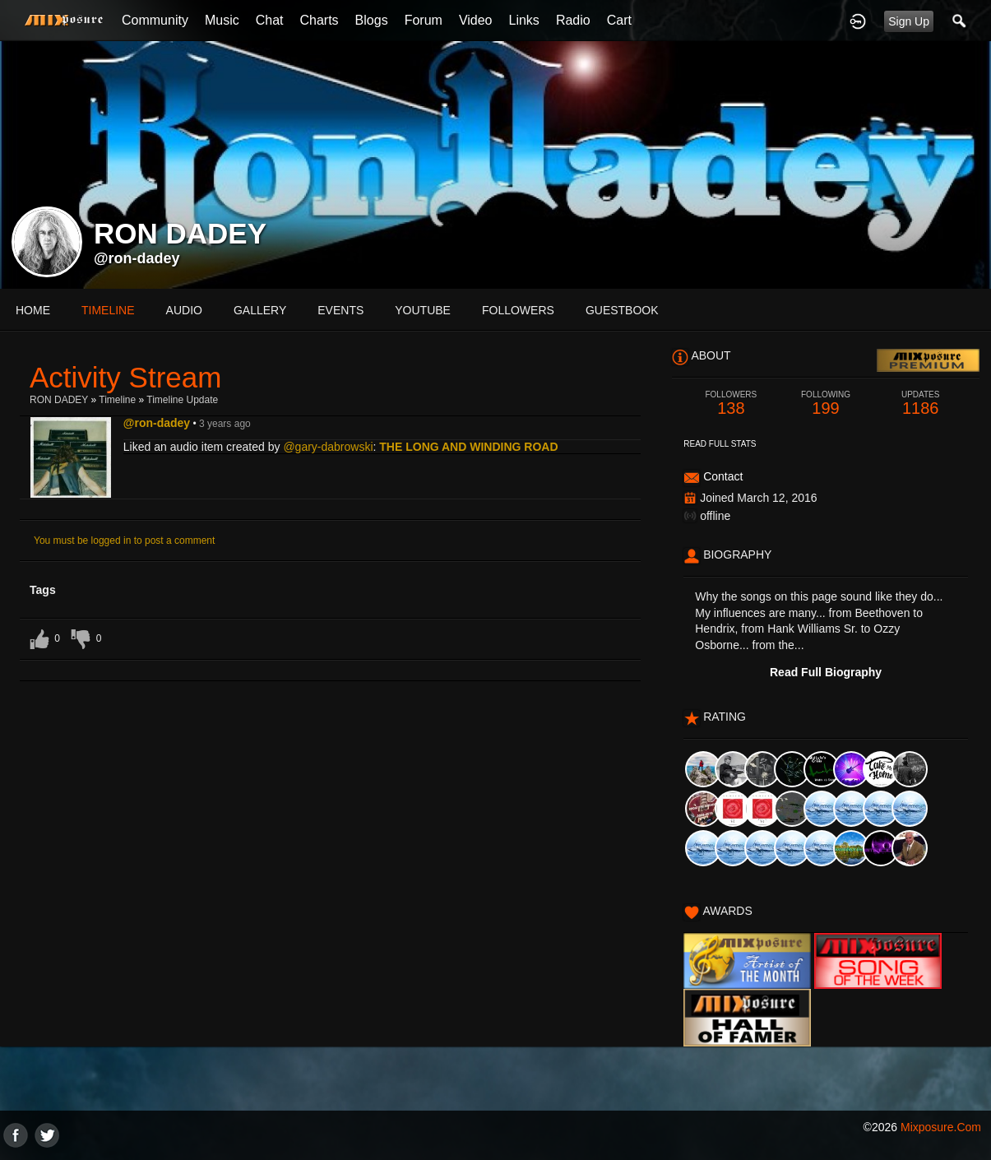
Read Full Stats (719, 443)
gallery (260, 310)
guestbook (622, 310)
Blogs (371, 20)
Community (155, 20)
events (340, 310)
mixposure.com (941, 1127)
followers (518, 310)
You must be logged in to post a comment (124, 540)
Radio (573, 20)
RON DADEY (59, 400)
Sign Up (908, 21)
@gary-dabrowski (328, 446)
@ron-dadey (137, 258)
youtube (423, 310)
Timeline (108, 310)
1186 (920, 403)
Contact (723, 476)
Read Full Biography (826, 672)
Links (524, 20)
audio (184, 310)
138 (730, 403)
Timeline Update (182, 400)
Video (476, 20)
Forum (423, 20)
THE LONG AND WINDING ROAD (468, 446)
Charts (318, 20)
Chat (270, 20)
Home (33, 310)
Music (222, 20)
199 (825, 403)
